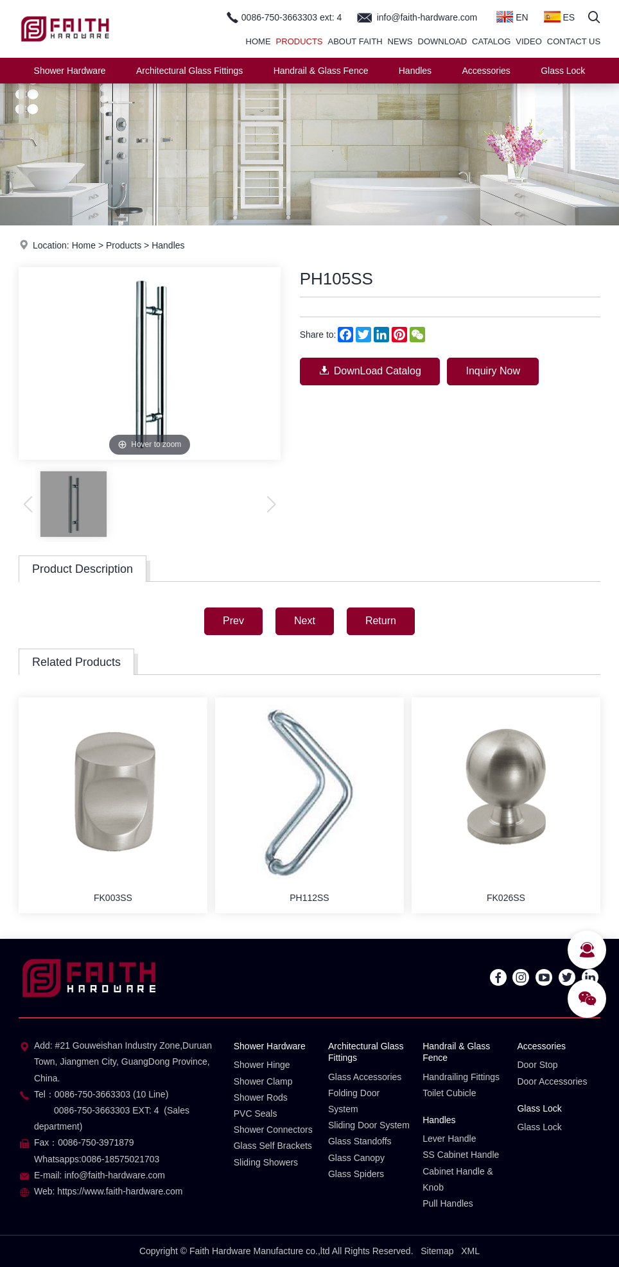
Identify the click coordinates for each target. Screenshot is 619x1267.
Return (380, 620)
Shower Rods (261, 1097)
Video (528, 41)
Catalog (491, 41)
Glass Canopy (356, 1158)
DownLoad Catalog (369, 370)
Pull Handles (448, 1203)
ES (559, 16)
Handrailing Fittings (461, 1077)
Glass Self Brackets (273, 1145)
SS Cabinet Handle (461, 1154)
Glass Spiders (356, 1174)
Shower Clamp (263, 1081)
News (400, 41)
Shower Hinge (262, 1065)
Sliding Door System (369, 1125)
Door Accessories (552, 1081)
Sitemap (437, 1251)
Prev (233, 620)
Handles (415, 71)
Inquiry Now (492, 370)
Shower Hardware (70, 71)
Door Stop (537, 1065)
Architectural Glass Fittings (189, 71)
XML (470, 1251)
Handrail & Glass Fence (321, 71)
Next (304, 620)
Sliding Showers (266, 1162)
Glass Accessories (364, 1077)
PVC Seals (255, 1113)
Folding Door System (353, 1101)
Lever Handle (449, 1138)
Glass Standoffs (360, 1141)
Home (258, 41)
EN (512, 16)
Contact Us (573, 41)
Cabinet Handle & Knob (458, 1179)
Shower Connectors (273, 1129)
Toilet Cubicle (449, 1093)
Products (299, 41)
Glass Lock (563, 71)
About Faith (355, 41)
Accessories (486, 71)
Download (442, 41)
